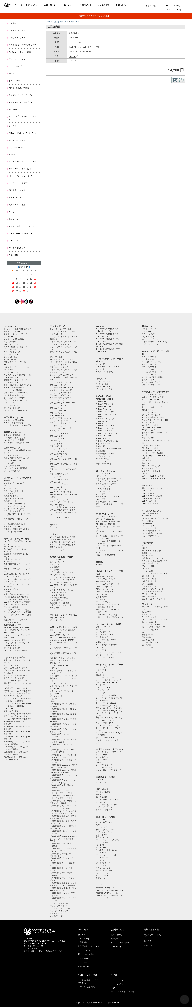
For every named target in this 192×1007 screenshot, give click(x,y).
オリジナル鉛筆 (102, 842)
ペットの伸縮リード (150, 642)
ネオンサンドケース (12, 352)
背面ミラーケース (11, 382)
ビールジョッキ (56, 696)
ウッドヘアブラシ (149, 594)
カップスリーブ (56, 916)
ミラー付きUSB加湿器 (59, 598)
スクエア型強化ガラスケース (15, 347)
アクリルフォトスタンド (60, 423)
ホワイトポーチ (102, 700)
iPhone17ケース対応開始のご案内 (17, 329)
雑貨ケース (13, 219)
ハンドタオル (101, 594)
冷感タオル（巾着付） (105, 607)
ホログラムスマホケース (14, 395)
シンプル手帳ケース (12, 471)
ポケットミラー (102, 476)
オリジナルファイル (104, 822)
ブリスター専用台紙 (12, 408)
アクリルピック (56, 446)
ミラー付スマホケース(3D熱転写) (17, 385)
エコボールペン (102, 853)
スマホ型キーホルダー (151, 445)
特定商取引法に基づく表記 (89, 946)
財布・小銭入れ (15, 197)
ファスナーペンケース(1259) (107, 725)
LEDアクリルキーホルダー (153, 496)
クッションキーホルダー (152, 394)
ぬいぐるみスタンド (150, 640)
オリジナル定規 (102, 865)
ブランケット (101, 599)
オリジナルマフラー (104, 602)
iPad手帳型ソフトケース (106, 454)
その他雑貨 (13, 255)
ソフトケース (9, 337)
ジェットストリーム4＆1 (106, 855)
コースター (13, 126)
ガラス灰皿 (146, 645)
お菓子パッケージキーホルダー (154, 433)
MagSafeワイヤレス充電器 (15, 640)
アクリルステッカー (58, 410)
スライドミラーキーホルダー (107, 481)
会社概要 (81, 935)
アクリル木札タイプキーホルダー (17, 716)
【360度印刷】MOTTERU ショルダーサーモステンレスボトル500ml (63, 838)
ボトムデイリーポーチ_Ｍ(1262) (109, 718)
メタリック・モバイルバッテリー (17, 643)
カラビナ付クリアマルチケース (108, 770)
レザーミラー (101, 494)
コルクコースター (103, 381)
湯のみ (52, 701)
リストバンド (147, 614)
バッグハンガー (148, 438)
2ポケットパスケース (104, 635)
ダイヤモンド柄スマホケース (15, 400)
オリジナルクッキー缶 (151, 624)
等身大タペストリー (58, 547)
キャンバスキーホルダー (152, 364)
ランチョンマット (149, 579)
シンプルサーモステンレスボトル (63, 638)
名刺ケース (100, 642)
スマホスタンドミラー (13, 532)
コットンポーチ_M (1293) (106, 705)
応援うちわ (54, 565)
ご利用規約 (82, 942)
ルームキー (8, 709)
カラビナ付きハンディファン (61, 572)
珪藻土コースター (103, 386)
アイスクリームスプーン (152, 591)
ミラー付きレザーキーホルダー (108, 479)
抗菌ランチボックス (150, 563)
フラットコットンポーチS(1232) (109, 708)
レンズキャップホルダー (152, 471)
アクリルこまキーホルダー (61, 393)
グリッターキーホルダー (152, 415)
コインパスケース (103, 802)
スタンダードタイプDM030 (107, 516)
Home (49, 22)
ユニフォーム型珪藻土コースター (155, 561)
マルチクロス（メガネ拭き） (107, 615)
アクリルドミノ (56, 413)
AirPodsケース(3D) (103, 407)
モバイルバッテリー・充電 (20, 52)
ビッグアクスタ (56, 357)
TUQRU (12, 155)
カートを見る (83, 958)
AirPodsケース (102, 401)
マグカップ (54, 668)
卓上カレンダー (102, 876)
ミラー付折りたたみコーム (107, 502)
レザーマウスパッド (104, 832)
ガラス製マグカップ (58, 683)
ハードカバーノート (104, 873)
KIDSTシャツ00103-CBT (106, 555)
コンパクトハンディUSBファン (62, 577)
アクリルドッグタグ (12, 711)
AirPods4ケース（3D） (105, 428)
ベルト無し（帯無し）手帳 (15, 438)
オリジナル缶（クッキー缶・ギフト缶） (23, 117)
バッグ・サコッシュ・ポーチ (20, 176)
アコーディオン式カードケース (108, 652)
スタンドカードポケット (14, 491)
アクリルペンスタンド (59, 477)
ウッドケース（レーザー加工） (16, 393)
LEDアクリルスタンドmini (152, 498)
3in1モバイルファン (58, 575)
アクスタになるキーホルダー (61, 388)
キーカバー (146, 435)
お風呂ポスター (148, 380)
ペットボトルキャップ (59, 911)
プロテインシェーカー (59, 666)
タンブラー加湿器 (57, 595)
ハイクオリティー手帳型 (14, 440)
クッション (146, 545)
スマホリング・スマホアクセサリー (23, 45)
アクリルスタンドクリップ (61, 449)
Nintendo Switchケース (105, 888)
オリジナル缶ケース (150, 630)
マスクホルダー (148, 526)
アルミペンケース (103, 863)
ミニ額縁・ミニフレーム (152, 362)
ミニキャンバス (148, 359)
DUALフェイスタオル (104, 589)
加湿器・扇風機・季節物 (19, 88)
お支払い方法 (32, 5)
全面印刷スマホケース (18, 30)
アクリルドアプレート (59, 484)
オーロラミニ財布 (103, 792)
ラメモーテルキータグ (151, 450)
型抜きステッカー (61, 22)
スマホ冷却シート (57, 567)
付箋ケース (100, 878)
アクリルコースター (58, 451)
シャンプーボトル (149, 596)
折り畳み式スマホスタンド (15, 524)
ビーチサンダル (56, 620)
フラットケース (102, 760)
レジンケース (9, 403)
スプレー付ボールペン (151, 536)
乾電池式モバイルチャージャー (16, 594)
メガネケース (147, 331)
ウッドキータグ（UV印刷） (153, 453)
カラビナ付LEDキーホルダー (153, 476)
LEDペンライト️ (148, 493)
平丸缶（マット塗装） (105, 372)
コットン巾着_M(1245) (105, 723)
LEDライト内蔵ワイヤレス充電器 (17, 602)
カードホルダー (102, 650)
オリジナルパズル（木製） (153, 377)
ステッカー (74, 22)
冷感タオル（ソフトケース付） (108, 609)
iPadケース (100, 446)
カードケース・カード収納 (20, 169)
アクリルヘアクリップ (59, 500)
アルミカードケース (104, 655)
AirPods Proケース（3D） (106, 414)
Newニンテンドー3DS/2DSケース (109, 890)
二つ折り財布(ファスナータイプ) (109, 800)
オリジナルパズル (149, 374)
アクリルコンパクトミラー (107, 486)
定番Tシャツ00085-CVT (105, 519)
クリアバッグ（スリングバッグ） (109, 698)
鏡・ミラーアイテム (17, 140)
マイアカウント (152, 6)
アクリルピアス (56, 456)
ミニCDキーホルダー (150, 400)
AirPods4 (99, 423)
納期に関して (50, 5)
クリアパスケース (103, 632)
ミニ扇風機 (54, 570)
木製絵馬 (145, 458)
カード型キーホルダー (151, 425)
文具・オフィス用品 (17, 205)
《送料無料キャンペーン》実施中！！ (96, 16)
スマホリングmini (11, 496)
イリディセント (10, 359)
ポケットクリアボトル (59, 906)
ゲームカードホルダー (105, 657)
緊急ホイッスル (148, 410)
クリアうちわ (55, 559)
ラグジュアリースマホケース (15, 398)
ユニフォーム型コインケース (107, 805)
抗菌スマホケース (11, 377)
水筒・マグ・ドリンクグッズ (20, 102)
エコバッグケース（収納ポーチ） (109, 695)
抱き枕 (144, 548)
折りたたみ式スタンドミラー (107, 496)
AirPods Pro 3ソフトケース (107, 441)
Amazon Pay (116, 947)
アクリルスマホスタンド (60, 454)
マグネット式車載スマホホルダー (17, 529)
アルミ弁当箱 (147, 584)
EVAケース (100, 762)
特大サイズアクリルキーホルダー (17, 691)
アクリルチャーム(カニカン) (15, 681)
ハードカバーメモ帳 (104, 870)
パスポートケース (149, 329)
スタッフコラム (117, 984)
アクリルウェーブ (57, 400)
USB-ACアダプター (12, 645)
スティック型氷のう (58, 593)
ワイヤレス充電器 (11, 607)
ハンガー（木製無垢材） (152, 551)
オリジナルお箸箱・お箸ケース (154, 574)
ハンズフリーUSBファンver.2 (62, 580)
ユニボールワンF (103, 858)
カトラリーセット (149, 581)
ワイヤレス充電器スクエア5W (16, 597)
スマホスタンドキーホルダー (61, 390)
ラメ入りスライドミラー (106, 484)
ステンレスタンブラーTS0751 (62, 640)
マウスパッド (101, 827)
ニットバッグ (101, 670)
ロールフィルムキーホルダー (153, 478)
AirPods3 (99, 417)
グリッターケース (11, 342)
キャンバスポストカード (152, 372)
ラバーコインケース (104, 810)
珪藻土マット (147, 553)
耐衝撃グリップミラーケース (15, 380)
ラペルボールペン (103, 847)
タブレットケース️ (103, 456)
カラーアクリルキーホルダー (15, 675)
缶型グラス (54, 699)
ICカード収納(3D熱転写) (14, 388)
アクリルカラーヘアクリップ (61, 502)
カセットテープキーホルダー (153, 397)
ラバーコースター (103, 384)
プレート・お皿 (148, 566)
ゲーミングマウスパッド (106, 830)
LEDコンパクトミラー (105, 489)
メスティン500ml (149, 586)
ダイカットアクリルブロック (61, 375)
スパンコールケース (12, 405)
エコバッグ (100, 693)
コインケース (101, 782)
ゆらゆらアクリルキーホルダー (16, 688)
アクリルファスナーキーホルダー (17, 719)
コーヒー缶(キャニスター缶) (153, 627)
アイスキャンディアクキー (61, 395)
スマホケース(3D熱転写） (14, 339)
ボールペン (100, 845)
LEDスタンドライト (58, 489)
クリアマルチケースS (104, 767)
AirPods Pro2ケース (104, 431)
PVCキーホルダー (149, 430)
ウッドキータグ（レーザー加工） (155, 456)
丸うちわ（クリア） (58, 562)
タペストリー (14, 81)
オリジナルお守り (57, 505)
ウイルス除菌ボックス (151, 531)
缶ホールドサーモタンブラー (61, 660)
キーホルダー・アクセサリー (20, 233)
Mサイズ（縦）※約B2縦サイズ (62, 542)
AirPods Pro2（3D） (104, 436)
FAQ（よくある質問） (87, 987)
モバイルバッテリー (12, 546)
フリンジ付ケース (11, 463)
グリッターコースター (105, 389)
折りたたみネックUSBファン (62, 582)
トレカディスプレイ (58, 426)
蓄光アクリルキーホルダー (15, 678)
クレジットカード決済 (120, 943)
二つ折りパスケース (104, 637)
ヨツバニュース (117, 980)
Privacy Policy (83, 938)
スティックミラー (103, 491)
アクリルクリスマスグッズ (61, 517)
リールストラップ (149, 468)
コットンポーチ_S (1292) (106, 703)
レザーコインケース (104, 807)
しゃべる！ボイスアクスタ (61, 329)
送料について (149, 945)
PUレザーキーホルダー (151, 428)
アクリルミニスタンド (59, 367)
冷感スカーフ (101, 612)
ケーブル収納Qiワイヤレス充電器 (17, 612)
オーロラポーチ (102, 757)
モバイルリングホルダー (14, 509)
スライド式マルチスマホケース (16, 455)
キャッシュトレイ (103, 868)
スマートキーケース (150, 339)
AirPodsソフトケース (104, 404)
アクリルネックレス (58, 385)
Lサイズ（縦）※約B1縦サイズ (62, 537)
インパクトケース (11, 354)
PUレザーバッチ (148, 604)
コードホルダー (148, 473)
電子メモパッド (102, 837)
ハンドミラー (101, 499)
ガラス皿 (145, 568)
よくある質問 (104, 5)
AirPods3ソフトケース (105, 419)
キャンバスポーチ (103, 688)
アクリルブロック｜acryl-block (62, 403)
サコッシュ (100, 672)
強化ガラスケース (11, 344)
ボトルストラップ (57, 913)
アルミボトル (55, 663)
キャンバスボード (149, 357)
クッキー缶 (100, 364)
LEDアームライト (57, 487)
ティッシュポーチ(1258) (106, 738)
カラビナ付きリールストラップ (154, 619)
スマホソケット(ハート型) (14, 504)
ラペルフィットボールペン (107, 850)
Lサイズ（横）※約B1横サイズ (62, 539)
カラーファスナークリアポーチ (108, 752)
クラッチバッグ (102, 690)
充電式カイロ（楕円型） (60, 603)
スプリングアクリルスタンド (61, 418)
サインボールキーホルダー (153, 407)
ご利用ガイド (86, 5)
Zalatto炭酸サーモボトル (60, 635)
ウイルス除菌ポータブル (152, 533)
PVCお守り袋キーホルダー (153, 417)
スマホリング (9, 493)
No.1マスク (146, 516)
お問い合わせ (122, 5)
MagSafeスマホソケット (14, 498)
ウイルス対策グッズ (17, 248)
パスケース (100, 629)
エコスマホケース (11, 372)
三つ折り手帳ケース (12, 448)
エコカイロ (54, 608)
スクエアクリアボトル (59, 903)
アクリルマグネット (58, 405)
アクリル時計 (55, 482)
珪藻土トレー (147, 556)
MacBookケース (102, 459)
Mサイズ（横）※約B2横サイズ (62, 545)
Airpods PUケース (103, 443)
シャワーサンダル (57, 618)
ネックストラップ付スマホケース (17, 375)
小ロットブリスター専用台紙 (15, 410)
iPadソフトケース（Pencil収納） (109, 449)
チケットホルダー (149, 334)
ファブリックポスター (151, 385)
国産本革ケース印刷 (17, 190)
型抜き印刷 (146, 637)
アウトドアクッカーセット (153, 589)
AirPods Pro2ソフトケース (106, 433)
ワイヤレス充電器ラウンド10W (16, 599)
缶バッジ (12, 74)
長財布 (98, 794)
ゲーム (11, 212)
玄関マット (100, 825)
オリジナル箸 (147, 571)
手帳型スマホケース (17, 38)
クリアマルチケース (104, 765)
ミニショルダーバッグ (105, 677)
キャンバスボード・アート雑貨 (21, 226)
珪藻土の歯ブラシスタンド (153, 558)
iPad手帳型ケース (103, 451)
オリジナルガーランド (151, 382)
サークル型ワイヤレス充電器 (15, 605)
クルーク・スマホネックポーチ (108, 680)
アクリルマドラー (57, 438)
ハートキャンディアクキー (61, 398)
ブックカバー (101, 835)
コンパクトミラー (103, 474)
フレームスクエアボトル (60, 908)
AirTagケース (101, 461)
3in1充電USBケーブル (13, 625)
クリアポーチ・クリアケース (20, 183)
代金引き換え (116, 935)
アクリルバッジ (56, 408)
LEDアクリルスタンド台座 (60, 492)
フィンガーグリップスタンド (15, 506)
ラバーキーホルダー (150, 412)
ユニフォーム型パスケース (107, 640)
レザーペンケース (149, 337)
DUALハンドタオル (104, 587)
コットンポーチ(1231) (105, 720)
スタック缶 (100, 369)
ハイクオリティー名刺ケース (107, 645)
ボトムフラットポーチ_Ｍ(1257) (109, 711)
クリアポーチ (101, 755)
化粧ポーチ (100, 675)
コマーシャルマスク (150, 513)
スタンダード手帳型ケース (15, 435)
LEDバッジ (146, 491)
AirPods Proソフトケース (106, 412)
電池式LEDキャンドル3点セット (155, 488)
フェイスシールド (149, 528)
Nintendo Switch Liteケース (107, 893)
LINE (113, 988)
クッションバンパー (12, 357)
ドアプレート (101, 819)
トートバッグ (101, 667)
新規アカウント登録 (86, 954)
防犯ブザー (146, 463)
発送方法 (68, 5)
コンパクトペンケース (151, 466)
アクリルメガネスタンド (60, 433)
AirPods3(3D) (101, 421)
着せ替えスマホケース (13, 331)
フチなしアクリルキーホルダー (16, 668)
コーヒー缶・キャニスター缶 (107, 367)
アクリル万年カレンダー (60, 474)
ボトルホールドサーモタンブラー (63, 658)
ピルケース (146, 461)
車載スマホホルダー (12, 526)
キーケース (100, 780)
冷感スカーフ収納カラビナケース (109, 617)
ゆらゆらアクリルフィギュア (61, 359)
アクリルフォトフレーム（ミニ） (63, 421)
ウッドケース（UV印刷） (14, 390)
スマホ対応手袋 (56, 600)
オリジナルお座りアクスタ (61, 382)
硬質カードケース (103, 627)
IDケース (99, 647)
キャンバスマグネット (151, 367)
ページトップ (184, 999)
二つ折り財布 (101, 797)
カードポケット (10, 488)
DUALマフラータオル (104, 592)
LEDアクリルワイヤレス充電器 (16, 610)
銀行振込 (114, 939)
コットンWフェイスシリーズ (107, 584)
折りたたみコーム (149, 622)
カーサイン (146, 632)
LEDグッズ (13, 241)
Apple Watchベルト (104, 464)
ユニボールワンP (103, 860)
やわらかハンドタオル (105, 576)
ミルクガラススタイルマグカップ (63, 676)
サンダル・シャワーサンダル (20, 95)
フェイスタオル (102, 597)
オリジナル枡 (147, 647)
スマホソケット (10, 501)
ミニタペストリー (57, 550)
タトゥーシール (148, 635)
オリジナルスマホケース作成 (122, 992)
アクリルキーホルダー (18, 59)
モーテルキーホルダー (151, 448)
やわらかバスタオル (104, 581)
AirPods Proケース (103, 409)
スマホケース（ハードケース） (16, 334)
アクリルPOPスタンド (59, 479)
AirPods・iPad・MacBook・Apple (22, 133)
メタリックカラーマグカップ (61, 691)
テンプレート (83, 962)
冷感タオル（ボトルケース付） (108, 604)
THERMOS (13, 109)
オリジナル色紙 (148, 369)
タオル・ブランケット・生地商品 (22, 162)
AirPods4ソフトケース (105, 426)
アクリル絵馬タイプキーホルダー (17, 714)
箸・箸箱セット (148, 576)
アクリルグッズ (15, 66)
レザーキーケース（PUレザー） (155, 342)
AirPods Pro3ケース (104, 438)
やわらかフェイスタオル (106, 579)
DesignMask (147, 523)
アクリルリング (56, 436)
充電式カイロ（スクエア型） (61, 605)
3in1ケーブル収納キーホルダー (16, 627)
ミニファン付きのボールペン (61, 590)
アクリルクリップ (57, 444)
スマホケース (14, 23)
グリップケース (10, 349)
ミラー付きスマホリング (14, 511)
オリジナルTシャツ (16, 148)
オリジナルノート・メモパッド (108, 840)
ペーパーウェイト (57, 416)
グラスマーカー (56, 441)
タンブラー (54, 694)
